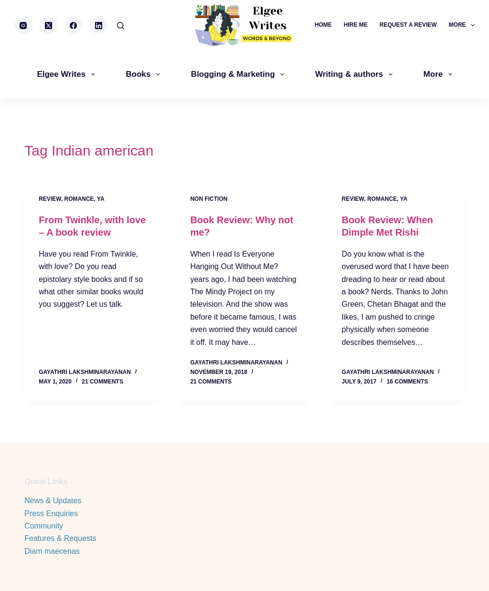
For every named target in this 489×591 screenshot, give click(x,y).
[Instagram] (23, 25)
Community (43, 526)
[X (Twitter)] (49, 25)
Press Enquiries (51, 513)
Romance (79, 199)
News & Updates (52, 501)
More (462, 25)
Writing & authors (355, 74)
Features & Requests (60, 538)
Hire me (356, 24)
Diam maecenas (52, 551)
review (50, 199)
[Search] (120, 25)
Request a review (408, 24)
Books (145, 74)
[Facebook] (73, 25)
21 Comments (102, 381)
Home (323, 24)
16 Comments (407, 381)
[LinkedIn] (99, 25)
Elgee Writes (67, 74)
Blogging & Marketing (239, 74)
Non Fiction (208, 199)
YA (101, 199)
